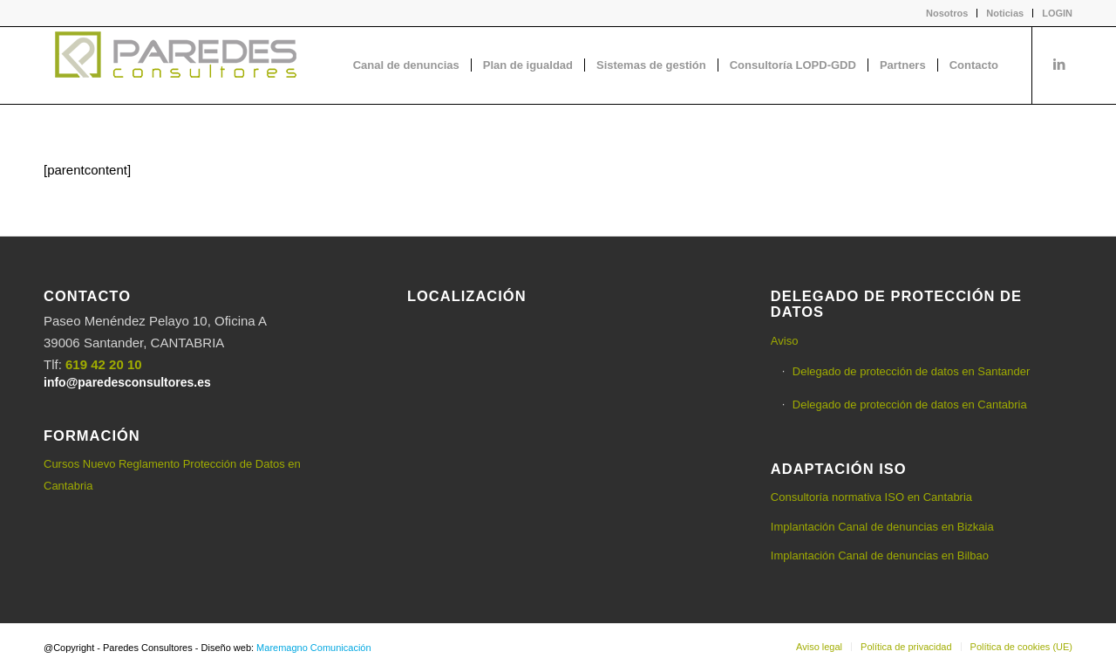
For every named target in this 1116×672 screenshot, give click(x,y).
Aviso (785, 340)
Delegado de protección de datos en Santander (911, 371)
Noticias (1005, 13)
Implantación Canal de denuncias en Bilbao (880, 555)
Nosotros (947, 13)
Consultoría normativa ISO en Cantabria (871, 497)
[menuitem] (947, 13)
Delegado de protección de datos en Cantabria (910, 404)
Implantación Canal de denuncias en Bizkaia (882, 526)
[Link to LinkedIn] (1059, 64)
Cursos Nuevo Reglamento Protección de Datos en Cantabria (172, 474)
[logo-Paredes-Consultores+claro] (174, 65)
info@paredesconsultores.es (127, 382)
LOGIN (1057, 13)
